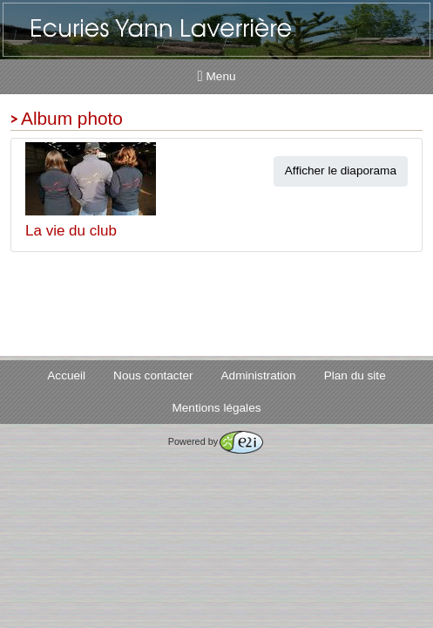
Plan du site (355, 375)
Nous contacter (153, 375)
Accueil (66, 375)
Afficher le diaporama (340, 170)
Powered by (215, 441)
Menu (217, 76)
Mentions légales (216, 407)
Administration (258, 375)
